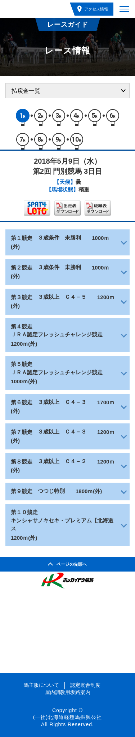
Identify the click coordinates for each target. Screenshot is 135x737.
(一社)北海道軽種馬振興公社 (67, 717)
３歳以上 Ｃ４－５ (62, 297)
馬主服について (41, 685)
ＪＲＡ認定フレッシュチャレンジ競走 (57, 334)
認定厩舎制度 (85, 685)
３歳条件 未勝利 (59, 237)
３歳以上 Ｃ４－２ (62, 461)
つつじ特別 (51, 491)
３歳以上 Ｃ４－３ (62, 402)
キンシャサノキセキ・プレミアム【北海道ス (62, 524)
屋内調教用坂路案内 (67, 692)
